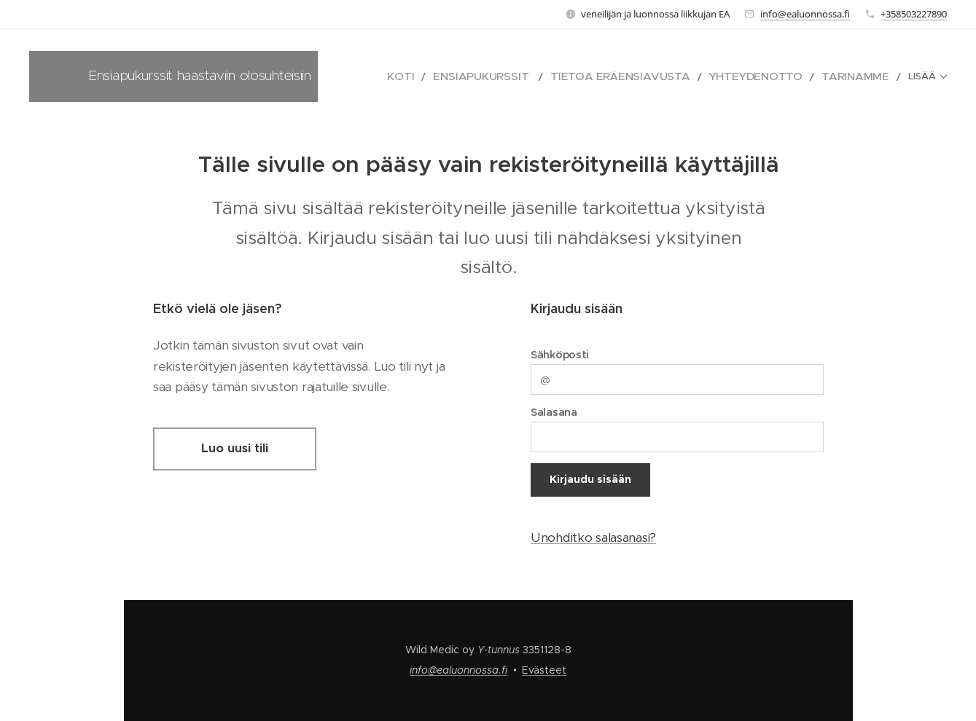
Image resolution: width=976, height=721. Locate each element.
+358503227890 (914, 13)
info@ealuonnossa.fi (805, 13)
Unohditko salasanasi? (593, 537)
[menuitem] (464, 76)
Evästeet (544, 670)
